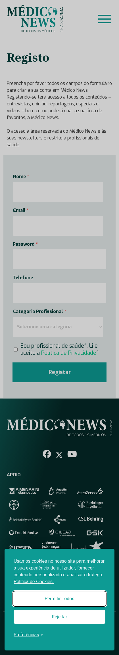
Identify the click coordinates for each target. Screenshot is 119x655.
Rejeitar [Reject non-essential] (59, 616)
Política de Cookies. (34, 581)
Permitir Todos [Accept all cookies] (59, 598)
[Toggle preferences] (28, 634)
